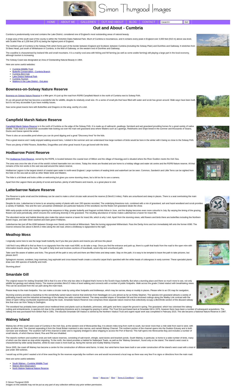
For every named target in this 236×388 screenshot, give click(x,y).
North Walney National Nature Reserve (30, 368)
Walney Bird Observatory (24, 366)
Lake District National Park (24, 76)
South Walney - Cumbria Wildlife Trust (30, 363)
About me (68, 22)
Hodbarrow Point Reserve (22, 159)
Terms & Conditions (126, 378)
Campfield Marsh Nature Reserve (21, 126)
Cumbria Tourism (20, 79)
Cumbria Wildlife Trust (22, 69)
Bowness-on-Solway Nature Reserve (23, 95)
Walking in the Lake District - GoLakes (30, 81)
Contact (148, 22)
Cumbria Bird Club (21, 74)
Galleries (88, 22)
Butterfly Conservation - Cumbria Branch (31, 71)
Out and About (112, 22)
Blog (133, 22)
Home (51, 22)
